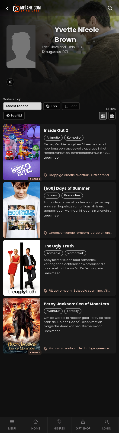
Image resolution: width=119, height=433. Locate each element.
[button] (7, 8)
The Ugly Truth (59, 246)
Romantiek (72, 195)
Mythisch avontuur (62, 348)
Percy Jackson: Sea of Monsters (76, 303)
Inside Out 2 (56, 130)
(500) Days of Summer (67, 188)
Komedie (74, 138)
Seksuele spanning (88, 291)
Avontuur (53, 311)
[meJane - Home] (27, 8)
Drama (52, 195)
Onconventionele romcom (69, 233)
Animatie (53, 138)
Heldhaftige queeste (93, 348)
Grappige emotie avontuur (69, 175)
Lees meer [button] (52, 158)
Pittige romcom (60, 291)
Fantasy (73, 311)
